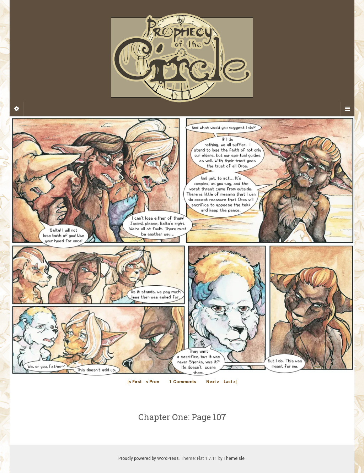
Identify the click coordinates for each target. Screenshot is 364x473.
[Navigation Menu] (347, 109)
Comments (182, 381)
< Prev (152, 381)
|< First (134, 381)
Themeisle (234, 458)
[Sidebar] (17, 109)
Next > (212, 381)
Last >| (230, 381)
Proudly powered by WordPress (148, 458)
